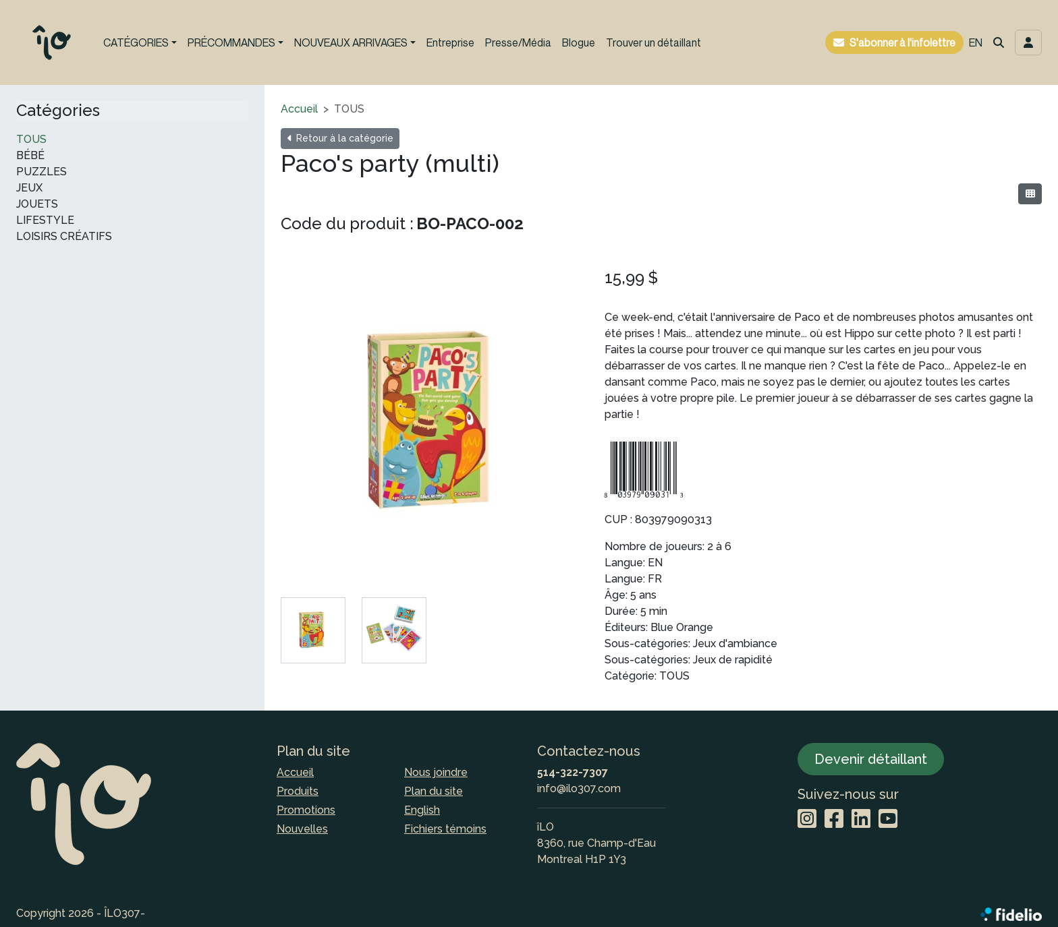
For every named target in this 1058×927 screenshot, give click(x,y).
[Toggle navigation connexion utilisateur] (1028, 42)
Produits (297, 791)
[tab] (313, 630)
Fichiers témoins (445, 829)
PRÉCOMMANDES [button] (231, 42)
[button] (998, 42)
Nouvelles (302, 829)
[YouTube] (888, 819)
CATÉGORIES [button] (136, 42)
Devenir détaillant (870, 759)
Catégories (58, 110)
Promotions (306, 810)
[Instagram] (807, 819)
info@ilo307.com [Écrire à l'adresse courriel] (579, 788)
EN (975, 42)
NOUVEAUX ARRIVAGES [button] (351, 42)
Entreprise (450, 42)
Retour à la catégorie (340, 138)
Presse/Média (518, 42)
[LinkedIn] (861, 819)
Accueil (299, 108)
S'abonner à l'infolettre (902, 42)
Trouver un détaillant (653, 42)
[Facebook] (834, 819)
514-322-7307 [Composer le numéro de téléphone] (572, 772)
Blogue (578, 42)
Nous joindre (436, 772)
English (422, 810)
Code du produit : (347, 223)
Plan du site (433, 791)
